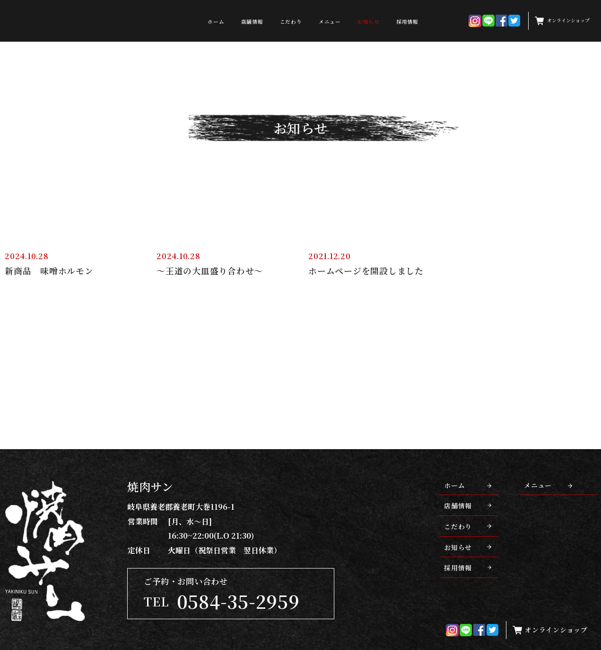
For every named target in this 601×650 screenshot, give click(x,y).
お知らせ (368, 21)
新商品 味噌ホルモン (49, 271)
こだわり (291, 21)
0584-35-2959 (238, 601)
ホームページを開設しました (366, 271)
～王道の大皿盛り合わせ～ (210, 271)
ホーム (216, 21)
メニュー (330, 21)
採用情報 (407, 21)
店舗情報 (252, 21)
